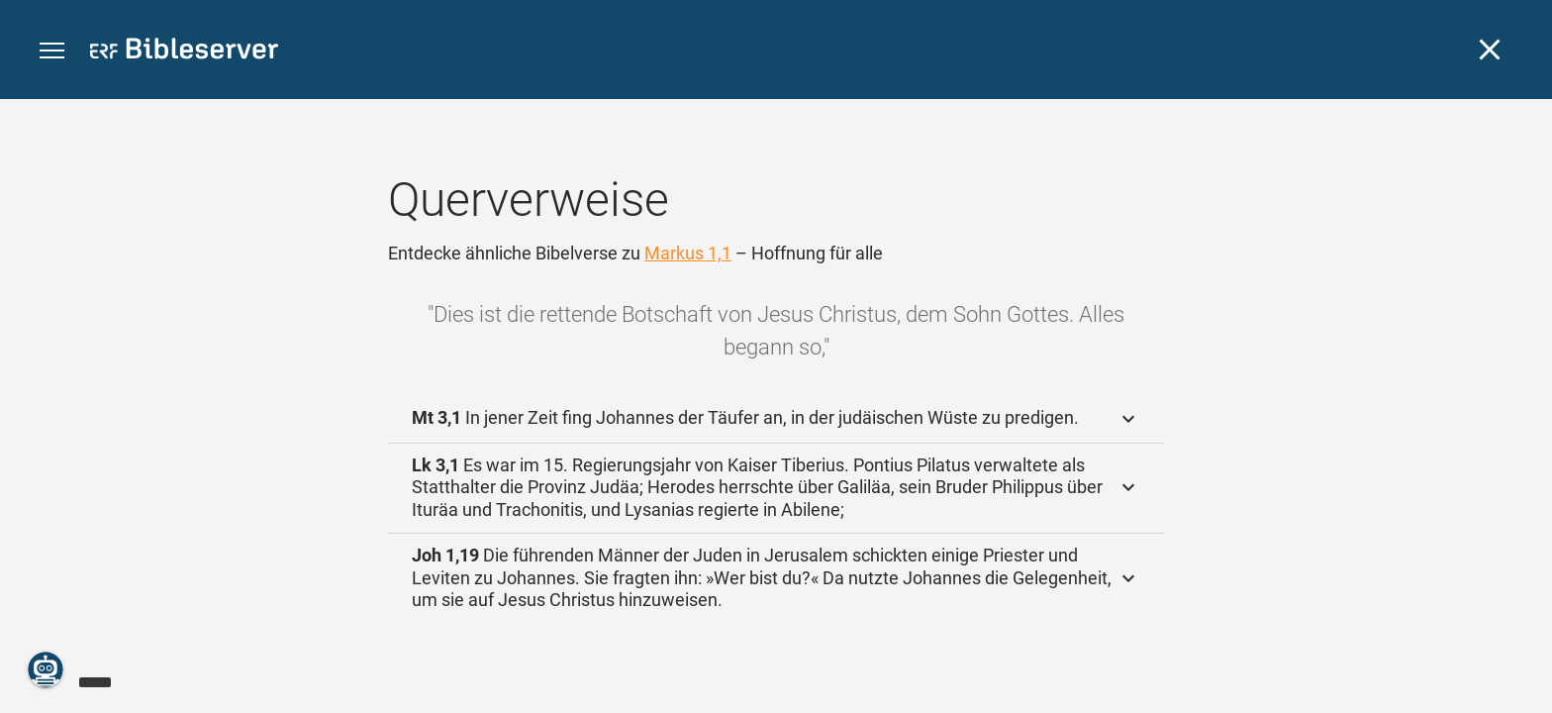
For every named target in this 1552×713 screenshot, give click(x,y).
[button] (52, 51)
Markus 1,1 (687, 253)
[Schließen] (1489, 49)
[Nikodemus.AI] (45, 669)
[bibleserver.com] (184, 52)
